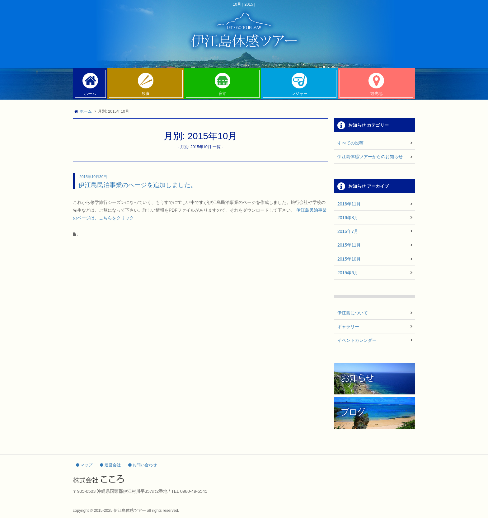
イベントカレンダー (357, 340)
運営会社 (110, 465)
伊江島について (352, 312)
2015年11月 (349, 245)
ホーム (86, 111)
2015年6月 (347, 272)
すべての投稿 (350, 142)
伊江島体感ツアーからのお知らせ (370, 156)
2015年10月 (349, 259)
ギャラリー (348, 326)
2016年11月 (349, 203)
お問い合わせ (142, 465)
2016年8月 (347, 217)
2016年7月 (347, 231)
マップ (84, 465)
